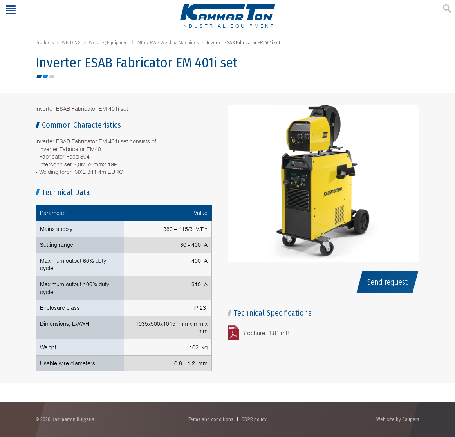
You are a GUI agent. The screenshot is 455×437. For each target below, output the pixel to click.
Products (45, 42)
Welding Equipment (109, 42)
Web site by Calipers (397, 419)
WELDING (71, 42)
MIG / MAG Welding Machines (168, 42)
